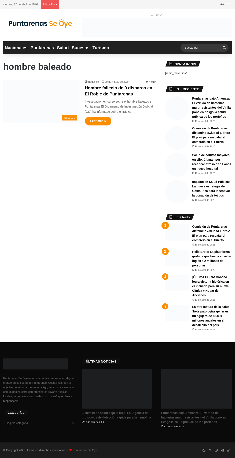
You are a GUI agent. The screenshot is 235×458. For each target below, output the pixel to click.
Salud (63, 47)
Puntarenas (42, 47)
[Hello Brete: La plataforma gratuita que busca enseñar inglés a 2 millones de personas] (177, 258)
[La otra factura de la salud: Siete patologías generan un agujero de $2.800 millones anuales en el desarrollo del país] (177, 313)
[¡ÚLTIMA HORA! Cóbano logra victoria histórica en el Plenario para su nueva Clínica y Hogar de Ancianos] (177, 283)
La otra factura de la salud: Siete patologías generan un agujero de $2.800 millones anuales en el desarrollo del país (211, 316)
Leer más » (98, 121)
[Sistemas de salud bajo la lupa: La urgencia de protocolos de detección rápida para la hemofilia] (117, 389)
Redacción (94, 81)
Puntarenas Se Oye (85, 450)
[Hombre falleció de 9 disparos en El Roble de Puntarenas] (41, 101)
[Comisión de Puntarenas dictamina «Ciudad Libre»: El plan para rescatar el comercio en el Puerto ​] (177, 138)
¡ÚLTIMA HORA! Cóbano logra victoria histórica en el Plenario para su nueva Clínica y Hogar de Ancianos (210, 286)
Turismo (100, 47)
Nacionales (16, 47)
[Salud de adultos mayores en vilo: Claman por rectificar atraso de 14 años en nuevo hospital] (177, 165)
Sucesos (80, 47)
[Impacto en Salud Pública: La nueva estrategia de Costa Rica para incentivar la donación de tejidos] (177, 191)
